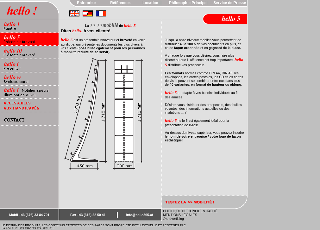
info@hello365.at (139, 215)
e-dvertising (175, 219)
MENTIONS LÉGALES (180, 215)
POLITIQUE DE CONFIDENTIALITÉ (190, 211)
